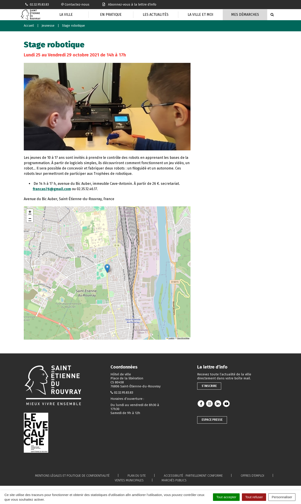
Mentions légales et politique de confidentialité (72, 476)
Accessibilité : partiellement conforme (193, 476)
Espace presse (212, 420)
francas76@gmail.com (52, 189)
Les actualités (156, 14)
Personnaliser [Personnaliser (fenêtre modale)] (282, 497)
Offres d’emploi (252, 476)
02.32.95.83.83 (123, 392)
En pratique (111, 14)
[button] (107, 268)
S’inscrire (209, 386)
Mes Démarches (245, 14)
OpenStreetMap (183, 338)
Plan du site (137, 476)
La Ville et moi (200, 14)
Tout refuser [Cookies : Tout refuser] (254, 497)
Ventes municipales (129, 480)
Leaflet (170, 338)
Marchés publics (174, 480)
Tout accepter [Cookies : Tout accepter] (226, 497)
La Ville (66, 14)
